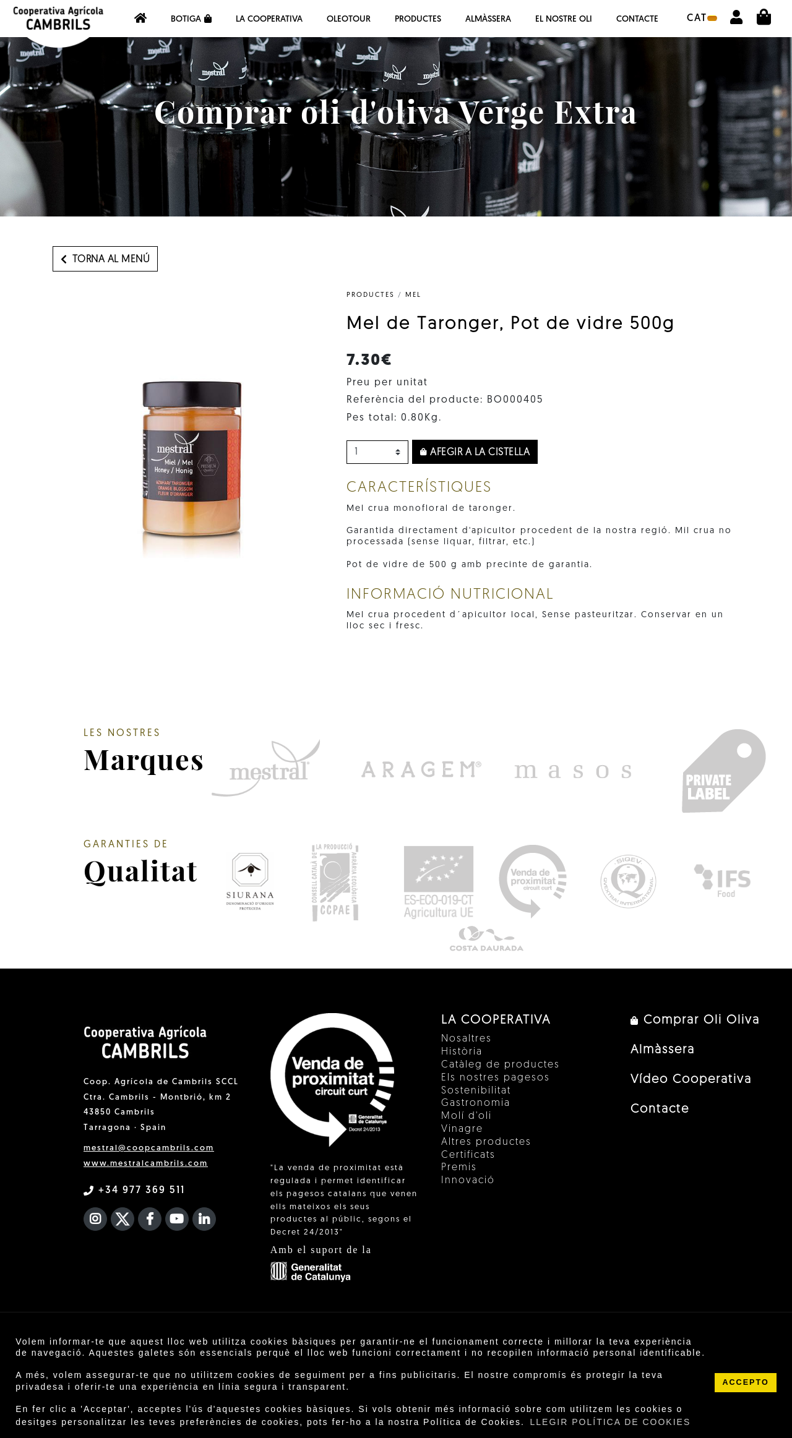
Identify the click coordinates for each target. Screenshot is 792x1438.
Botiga (191, 19)
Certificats (468, 1155)
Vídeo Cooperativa (691, 1080)
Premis (459, 1168)
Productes (418, 19)
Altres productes (486, 1142)
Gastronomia (475, 1103)
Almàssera (488, 19)
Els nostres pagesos (495, 1078)
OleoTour (349, 19)
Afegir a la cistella (475, 452)
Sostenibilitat (476, 1091)
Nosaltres (466, 1039)
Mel (413, 295)
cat (702, 19)
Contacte (637, 19)
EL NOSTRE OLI (563, 19)
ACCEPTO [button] (745, 1382)
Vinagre (462, 1129)
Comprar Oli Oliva (695, 1020)
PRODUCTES (370, 295)
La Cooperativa (269, 19)
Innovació (468, 1181)
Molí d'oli (466, 1116)
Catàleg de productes (500, 1065)
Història (462, 1052)
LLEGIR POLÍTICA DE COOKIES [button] (610, 1422)
